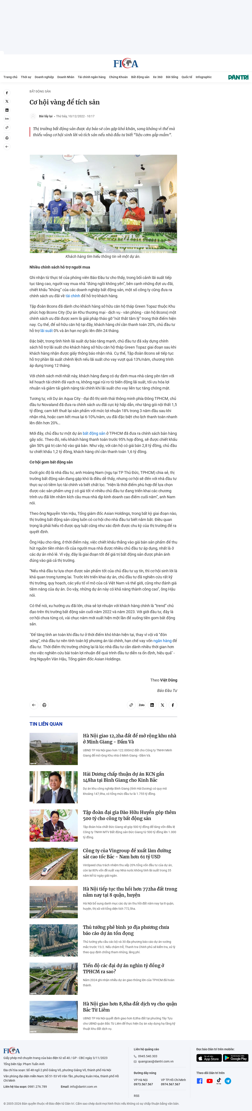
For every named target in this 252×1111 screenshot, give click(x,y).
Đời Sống (172, 77)
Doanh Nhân (65, 77)
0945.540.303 (147, 1056)
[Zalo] (6, 118)
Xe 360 (157, 77)
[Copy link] (6, 127)
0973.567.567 (143, 1084)
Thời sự (26, 77)
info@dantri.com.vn (83, 1086)
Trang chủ (10, 77)
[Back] (6, 146)
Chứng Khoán (118, 77)
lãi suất (46, 330)
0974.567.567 (170, 1084)
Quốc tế (187, 77)
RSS (136, 1096)
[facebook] (6, 92)
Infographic (204, 77)
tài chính (73, 296)
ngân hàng (162, 640)
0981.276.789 (37, 1086)
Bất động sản (140, 77)
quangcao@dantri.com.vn (156, 1061)
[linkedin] (6, 110)
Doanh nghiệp (44, 77)
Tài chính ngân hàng (92, 77)
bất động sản (94, 433)
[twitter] (6, 101)
